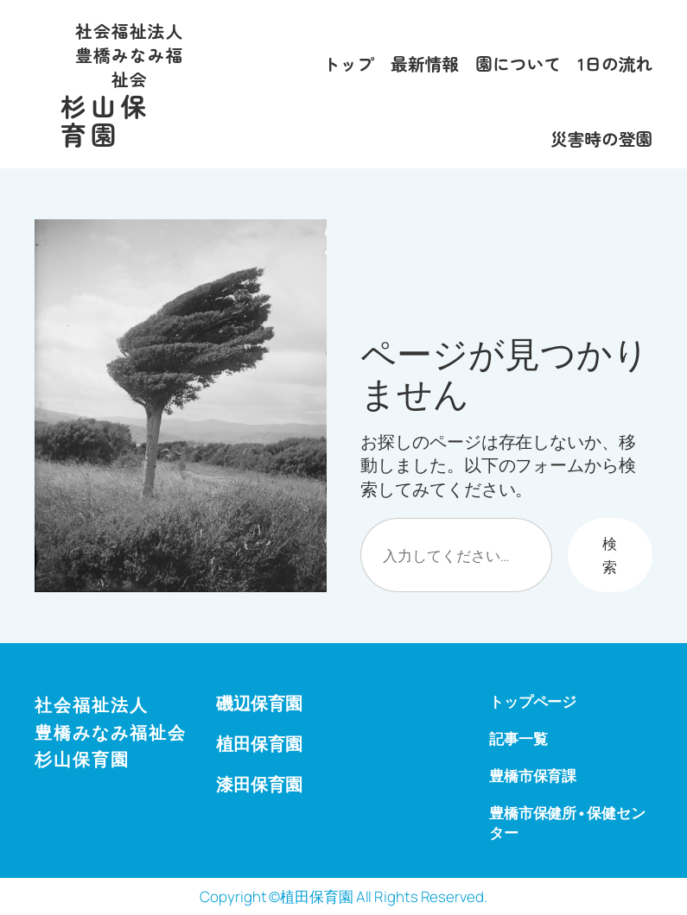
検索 (609, 555)
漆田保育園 (259, 784)
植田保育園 (259, 743)
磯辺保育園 (259, 703)
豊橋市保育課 (532, 776)
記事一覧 (518, 738)
